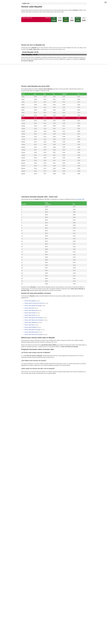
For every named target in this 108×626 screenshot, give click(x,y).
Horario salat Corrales (29, 315)
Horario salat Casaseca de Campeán (33, 334)
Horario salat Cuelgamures (31, 322)
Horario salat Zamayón (30, 312)
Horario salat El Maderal (30, 327)
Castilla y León (25, 3)
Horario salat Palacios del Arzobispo (33, 317)
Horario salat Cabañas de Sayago (32, 305)
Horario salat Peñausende (30, 310)
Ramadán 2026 (80, 199)
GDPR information (25, 380)
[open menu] (105, 2)
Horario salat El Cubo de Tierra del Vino (34, 303)
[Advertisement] (54, 34)
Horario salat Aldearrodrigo (31, 332)
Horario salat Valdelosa (30, 300)
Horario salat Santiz (29, 308)
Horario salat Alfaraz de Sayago (32, 329)
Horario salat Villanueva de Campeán (33, 320)
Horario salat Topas (29, 325)
